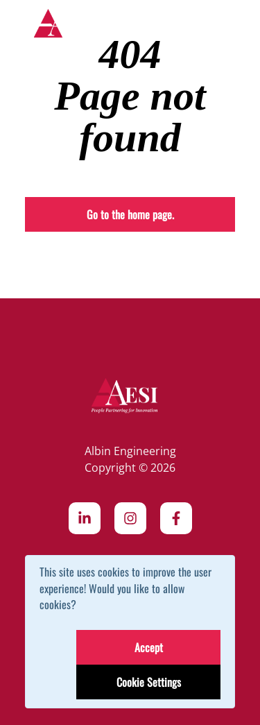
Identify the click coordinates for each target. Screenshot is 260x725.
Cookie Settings (148, 682)
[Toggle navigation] (225, 26)
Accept (149, 647)
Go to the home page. (130, 214)
